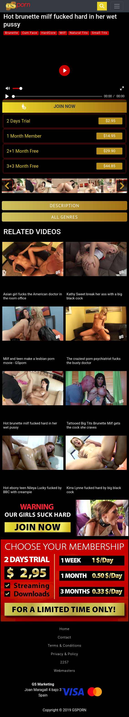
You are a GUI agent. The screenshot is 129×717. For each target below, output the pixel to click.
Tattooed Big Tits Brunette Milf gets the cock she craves (93, 425)
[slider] (57, 96)
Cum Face (29, 32)
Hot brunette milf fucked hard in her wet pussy (30, 425)
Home (64, 629)
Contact (64, 637)
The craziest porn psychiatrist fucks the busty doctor (94, 361)
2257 (64, 662)
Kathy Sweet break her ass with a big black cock (94, 296)
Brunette (11, 32)
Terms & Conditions (64, 646)
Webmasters (64, 671)
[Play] (7, 96)
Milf (63, 32)
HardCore (48, 32)
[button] (7, 185)
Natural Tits (79, 32)
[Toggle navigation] (117, 6)
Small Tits (99, 32)
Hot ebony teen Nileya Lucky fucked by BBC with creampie (32, 490)
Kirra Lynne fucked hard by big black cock (94, 490)
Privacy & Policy (64, 654)
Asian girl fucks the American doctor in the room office (32, 296)
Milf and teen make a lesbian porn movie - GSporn (28, 361)
